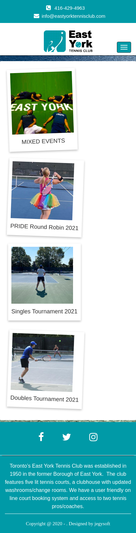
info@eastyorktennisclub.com (73, 16)
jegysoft (102, 523)
